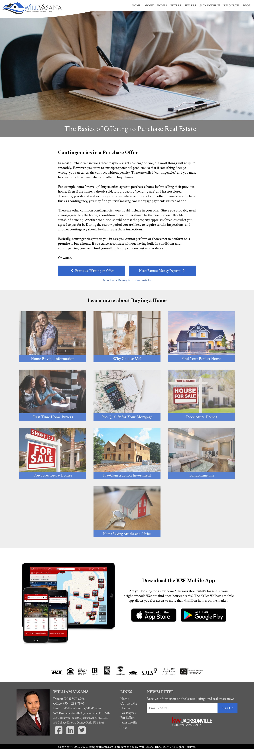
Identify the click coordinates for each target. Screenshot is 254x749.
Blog (246, 5)
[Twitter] (81, 734)
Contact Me (128, 703)
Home (136, 5)
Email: (77, 708)
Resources (231, 5)
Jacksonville (210, 5)
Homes (162, 5)
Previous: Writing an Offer (91, 270)
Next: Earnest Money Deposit (162, 270)
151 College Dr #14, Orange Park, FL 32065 (79, 723)
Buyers (175, 5)
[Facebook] (59, 734)
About (149, 5)
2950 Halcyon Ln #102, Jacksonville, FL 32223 (81, 718)
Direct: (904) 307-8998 (69, 698)
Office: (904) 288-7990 (68, 703)
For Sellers (127, 717)
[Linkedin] (70, 734)
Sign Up (227, 708)
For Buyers (128, 713)
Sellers (190, 5)
